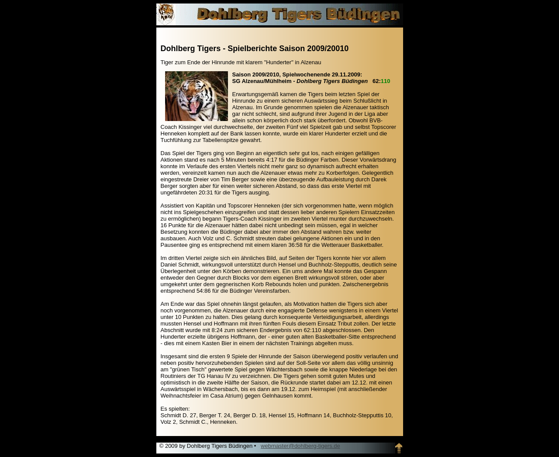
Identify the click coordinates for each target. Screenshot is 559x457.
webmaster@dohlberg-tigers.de (300, 446)
